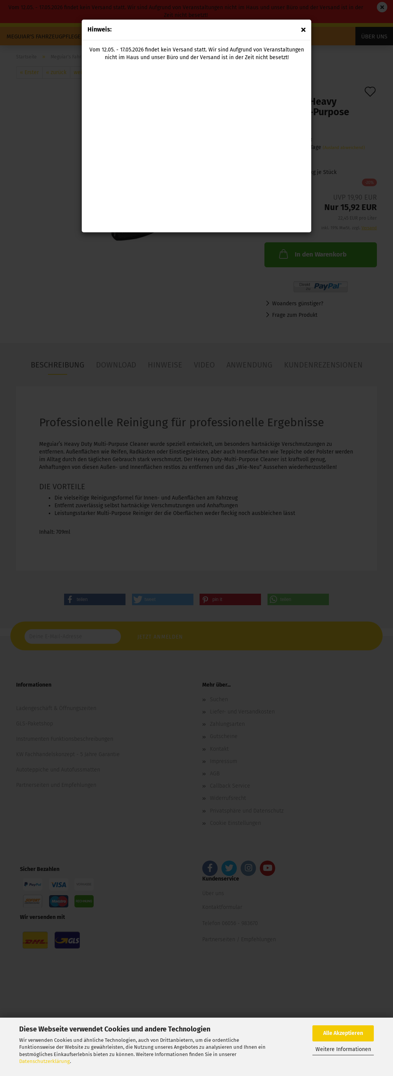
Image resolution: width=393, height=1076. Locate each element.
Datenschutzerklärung (44, 1061)
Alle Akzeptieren (343, 1033)
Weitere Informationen (343, 1049)
